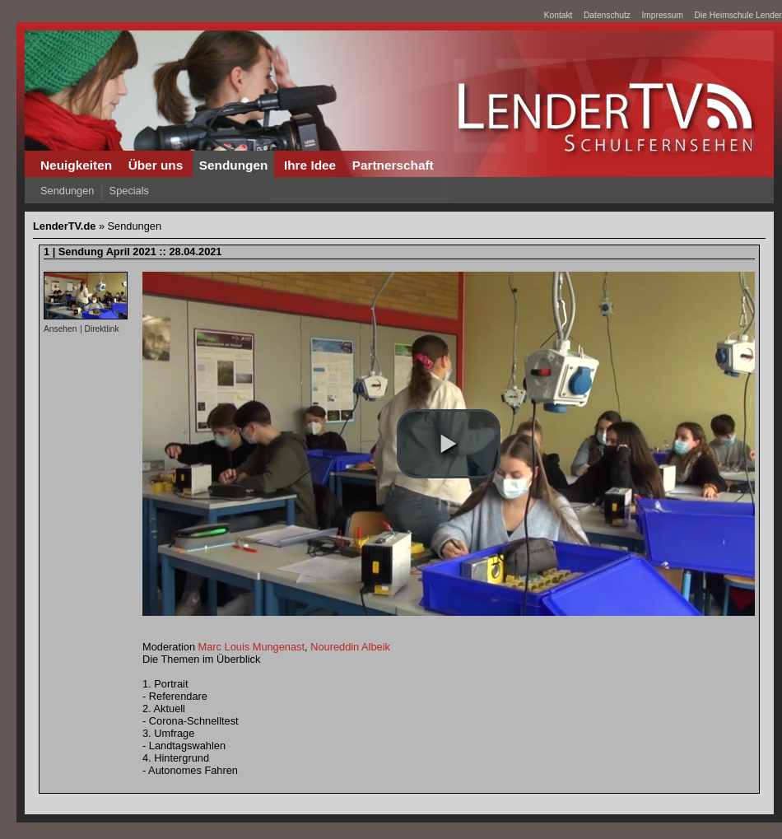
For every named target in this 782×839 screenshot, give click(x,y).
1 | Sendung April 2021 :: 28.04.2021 (132, 251)
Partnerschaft (393, 165)
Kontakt (558, 15)
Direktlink (101, 328)
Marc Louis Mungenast (251, 647)
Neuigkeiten (76, 165)
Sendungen (233, 165)
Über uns (156, 165)
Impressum (662, 15)
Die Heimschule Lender (738, 15)
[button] (448, 443)
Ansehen (60, 328)
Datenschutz (607, 15)
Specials (129, 190)
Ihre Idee (310, 165)
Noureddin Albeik (350, 647)
